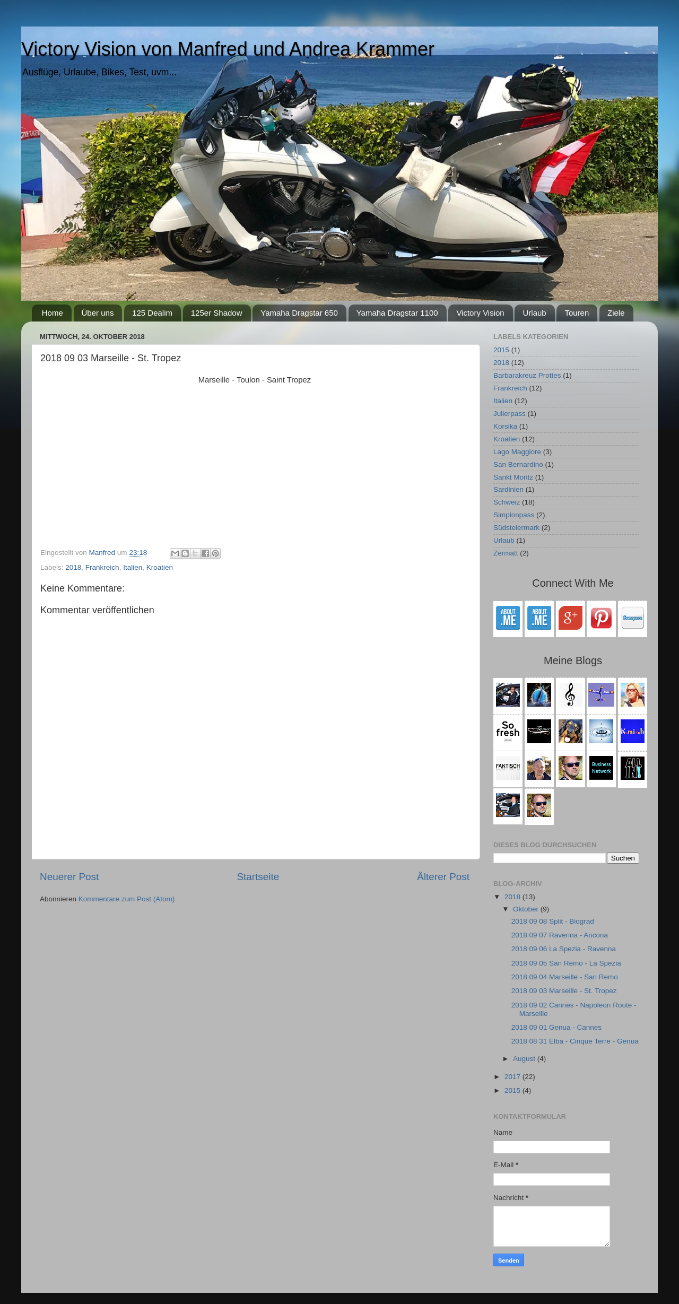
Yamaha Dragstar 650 (299, 312)
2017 (513, 1077)
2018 (73, 567)
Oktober (527, 909)
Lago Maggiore (517, 452)
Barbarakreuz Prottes (527, 375)
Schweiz (506, 502)
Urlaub (534, 312)
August (525, 1059)
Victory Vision (480, 312)
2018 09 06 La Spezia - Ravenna (563, 949)
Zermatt (505, 553)
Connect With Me (572, 583)
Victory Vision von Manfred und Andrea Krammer (227, 49)
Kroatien (159, 567)
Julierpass (509, 414)
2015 (501, 350)
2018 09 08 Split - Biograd (552, 921)
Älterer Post (443, 876)
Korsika (505, 426)
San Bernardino (518, 464)
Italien (132, 567)
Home (52, 312)
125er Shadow (216, 312)
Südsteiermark (516, 528)
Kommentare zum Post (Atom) (127, 899)
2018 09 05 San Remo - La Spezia (566, 963)
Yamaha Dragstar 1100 (397, 312)
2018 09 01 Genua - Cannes (556, 1027)
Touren (576, 312)
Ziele (616, 312)
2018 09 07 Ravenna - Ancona (559, 935)
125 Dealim (152, 312)
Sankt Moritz (513, 477)
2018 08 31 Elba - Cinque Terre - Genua (575, 1041)
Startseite (258, 876)
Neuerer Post (69, 876)
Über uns (98, 312)
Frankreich (102, 567)
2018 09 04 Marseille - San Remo (564, 977)
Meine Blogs (573, 660)
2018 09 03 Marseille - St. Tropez (564, 991)
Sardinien (508, 489)
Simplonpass (513, 515)
